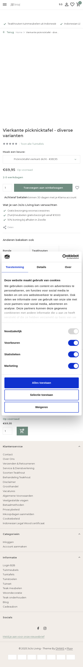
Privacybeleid (11, 509)
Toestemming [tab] (15, 267)
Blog (6, 602)
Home (20, 32)
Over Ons (8, 458)
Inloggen (8, 542)
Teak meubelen (12, 588)
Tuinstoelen (10, 579)
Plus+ (70, 648)
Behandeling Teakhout (17, 477)
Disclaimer (9, 481)
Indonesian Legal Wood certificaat (24, 523)
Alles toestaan (41, 382)
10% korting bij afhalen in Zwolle (24, 219)
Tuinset (7, 583)
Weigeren (41, 407)
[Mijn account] (66, 5)
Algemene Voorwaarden (18, 495)
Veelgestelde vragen (15, 500)
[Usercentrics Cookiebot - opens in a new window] (62, 256)
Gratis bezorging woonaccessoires (26, 210)
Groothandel (10, 486)
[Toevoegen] (22, 431)
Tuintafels (8, 574)
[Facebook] (38, 628)
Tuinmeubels (10, 569)
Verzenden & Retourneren (19, 463)
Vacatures (9, 491)
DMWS (60, 648)
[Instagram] (44, 628)
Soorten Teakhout (14, 472)
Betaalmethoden (13, 504)
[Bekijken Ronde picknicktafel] (15, 247)
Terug (8, 32)
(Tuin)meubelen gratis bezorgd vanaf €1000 (32, 215)
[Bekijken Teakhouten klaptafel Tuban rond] (44, 247)
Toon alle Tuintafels (32, 143)
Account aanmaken (15, 546)
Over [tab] (68, 267)
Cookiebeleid (11, 518)
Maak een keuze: (14, 151)
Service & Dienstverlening (18, 468)
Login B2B (9, 565)
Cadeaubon (10, 606)
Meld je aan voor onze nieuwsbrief (23, 636)
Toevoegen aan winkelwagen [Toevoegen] (43, 187)
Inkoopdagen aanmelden (18, 514)
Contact (8, 454)
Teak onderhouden (14, 597)
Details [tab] (41, 267)
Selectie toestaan (41, 394)
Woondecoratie (12, 592)
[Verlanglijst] (72, 4)
